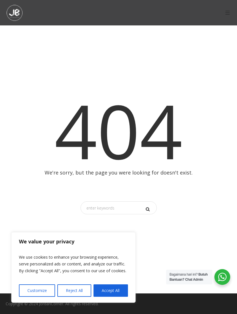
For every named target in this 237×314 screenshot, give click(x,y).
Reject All (74, 290)
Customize (37, 290)
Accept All (110, 290)
